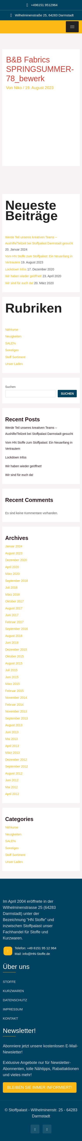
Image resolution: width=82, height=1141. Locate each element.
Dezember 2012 (16, 759)
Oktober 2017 (14, 601)
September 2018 (16, 581)
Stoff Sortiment (15, 357)
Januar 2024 (13, 546)
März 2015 (12, 684)
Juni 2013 (12, 732)
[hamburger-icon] (72, 26)
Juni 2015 (12, 677)
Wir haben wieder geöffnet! (23, 276)
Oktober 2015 (14, 656)
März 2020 (12, 574)
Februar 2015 (14, 691)
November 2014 (16, 697)
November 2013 (16, 711)
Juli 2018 (11, 587)
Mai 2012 (11, 787)
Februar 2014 (14, 704)
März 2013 (12, 752)
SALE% (10, 343)
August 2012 (14, 773)
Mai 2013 (11, 739)
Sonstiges (12, 350)
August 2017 (14, 608)
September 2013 (16, 718)
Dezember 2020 (16, 560)
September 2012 (16, 766)
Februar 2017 (14, 622)
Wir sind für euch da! (19, 283)
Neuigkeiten (13, 336)
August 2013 (14, 725)
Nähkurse (11, 329)
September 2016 (16, 629)
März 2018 (12, 594)
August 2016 (14, 636)
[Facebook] (35, 1129)
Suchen (10, 387)
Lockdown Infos (15, 269)
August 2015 (14, 663)
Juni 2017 (12, 615)
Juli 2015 (11, 670)
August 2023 (14, 553)
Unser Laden (14, 364)
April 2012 (12, 794)
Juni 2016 (12, 642)
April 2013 (12, 746)
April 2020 (12, 567)
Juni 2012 (12, 780)
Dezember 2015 (16, 649)
